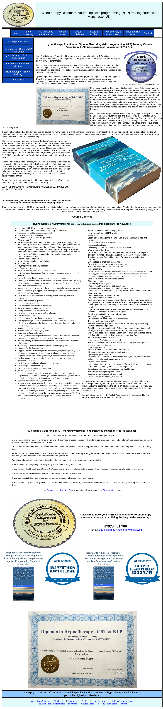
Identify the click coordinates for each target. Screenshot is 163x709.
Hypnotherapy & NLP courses (113, 33)
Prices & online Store (107, 703)
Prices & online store (132, 33)
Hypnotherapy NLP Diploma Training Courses (113, 701)
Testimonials (72, 703)
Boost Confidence (78, 33)
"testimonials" (110, 490)
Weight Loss (62, 33)
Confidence (73, 701)
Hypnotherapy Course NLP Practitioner (18, 50)
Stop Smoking (28, 33)
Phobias (85, 701)
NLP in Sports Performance (46, 33)
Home (15, 33)
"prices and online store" (58, 490)
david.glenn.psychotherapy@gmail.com (121, 529)
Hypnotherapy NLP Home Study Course (18, 56)
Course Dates (18, 79)
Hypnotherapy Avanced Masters (18, 64)
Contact (148, 33)
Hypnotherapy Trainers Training (18, 73)
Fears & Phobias (94, 33)
